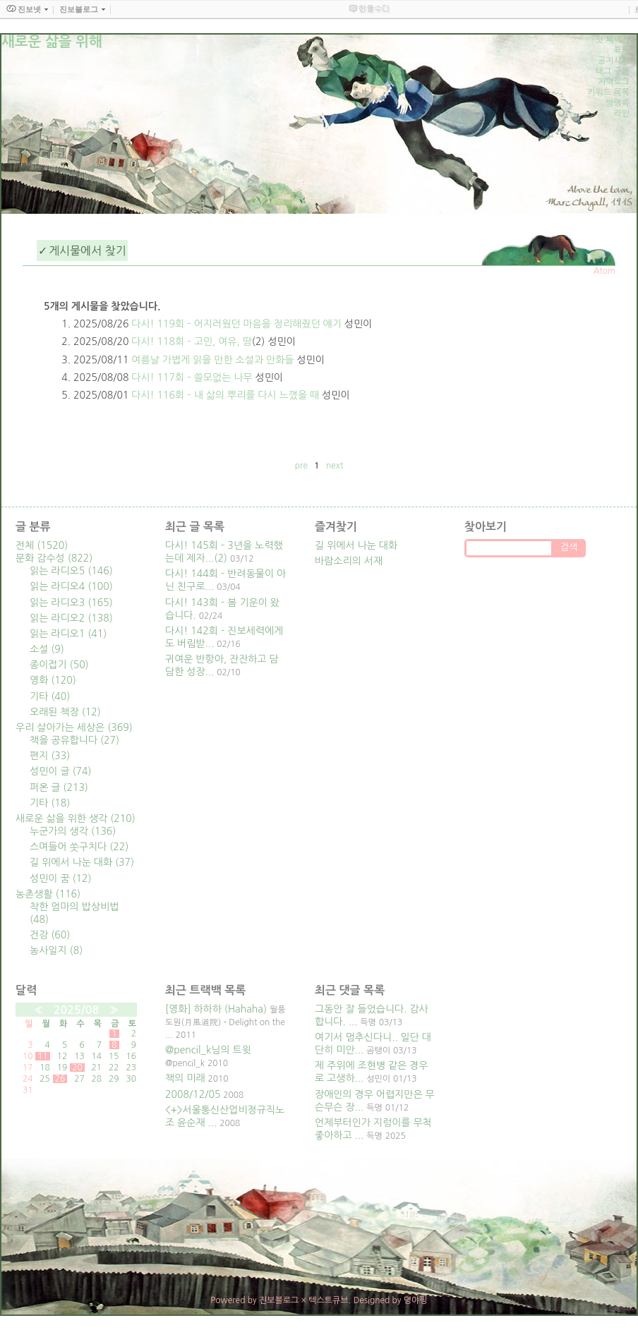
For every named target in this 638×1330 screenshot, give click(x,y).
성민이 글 (61, 771)
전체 (42, 545)
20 (77, 1067)
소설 (47, 649)
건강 (50, 935)
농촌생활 (48, 894)
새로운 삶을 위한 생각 (76, 818)
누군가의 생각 (73, 831)
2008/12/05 (192, 1094)
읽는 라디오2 (71, 618)
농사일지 (56, 950)
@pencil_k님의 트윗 (208, 1050)
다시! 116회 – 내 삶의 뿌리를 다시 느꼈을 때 (225, 395)
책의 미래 (185, 1078)
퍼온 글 (59, 787)
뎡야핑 (416, 1300)
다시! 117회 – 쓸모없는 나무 (191, 377)
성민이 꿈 (61, 878)
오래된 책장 (65, 712)
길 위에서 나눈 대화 (82, 862)
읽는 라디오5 (71, 571)
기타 (50, 696)
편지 (50, 756)
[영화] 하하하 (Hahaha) (216, 1009)
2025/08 (76, 1010)
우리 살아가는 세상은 (74, 727)
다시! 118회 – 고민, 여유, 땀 (191, 341)
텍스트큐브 (328, 1300)
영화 (53, 680)
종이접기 (59, 665)
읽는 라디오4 (71, 586)
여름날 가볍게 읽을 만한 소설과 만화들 (212, 360)
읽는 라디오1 (68, 634)
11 (42, 1056)
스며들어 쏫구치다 (79, 847)
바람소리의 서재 (349, 561)
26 (60, 1079)
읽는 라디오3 (71, 602)
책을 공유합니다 (74, 740)
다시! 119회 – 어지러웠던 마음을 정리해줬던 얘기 (236, 324)
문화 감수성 (54, 558)
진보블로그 (279, 1300)
